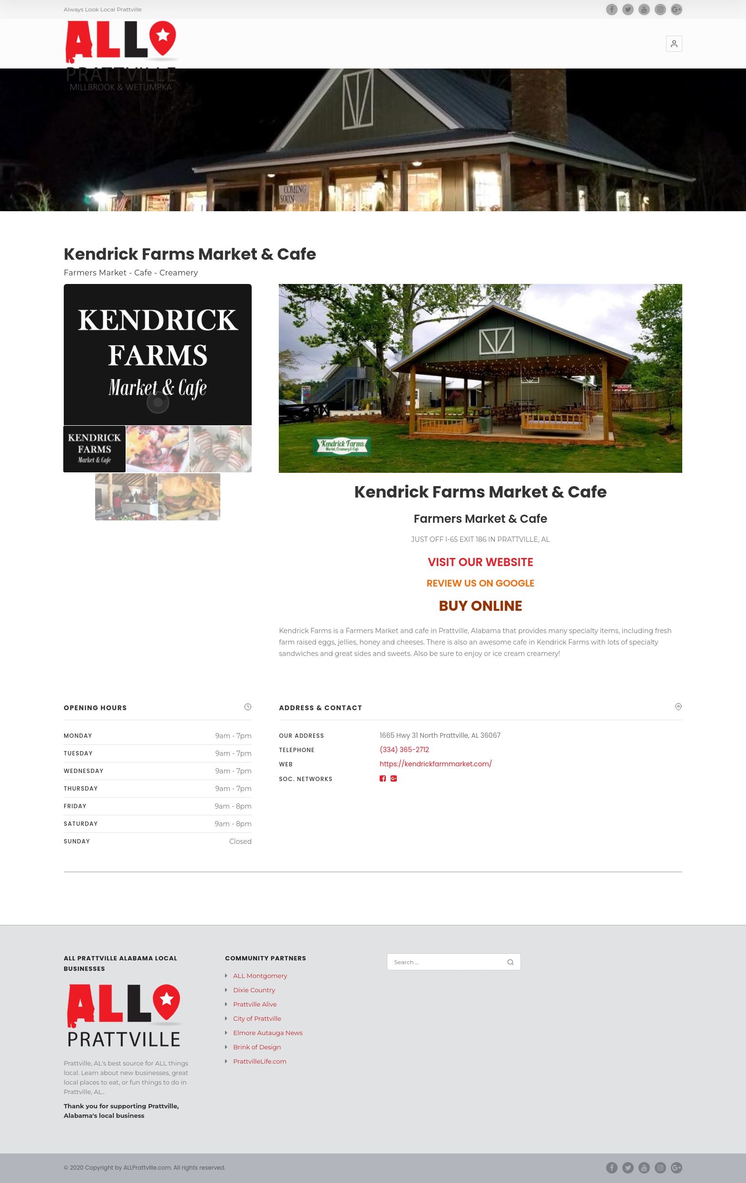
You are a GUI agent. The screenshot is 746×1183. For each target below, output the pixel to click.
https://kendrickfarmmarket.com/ (436, 764)
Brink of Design (257, 1047)
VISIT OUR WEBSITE (480, 562)
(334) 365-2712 (404, 749)
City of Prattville (257, 1018)
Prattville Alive (254, 1004)
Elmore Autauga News (268, 1032)
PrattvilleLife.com (259, 1061)
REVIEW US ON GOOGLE (481, 583)
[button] (674, 44)
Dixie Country (254, 990)
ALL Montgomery (260, 975)
